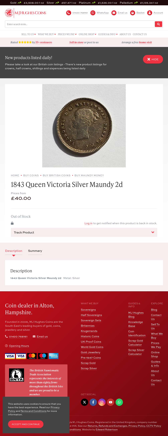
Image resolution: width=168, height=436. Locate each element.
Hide (152, 59)
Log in (89, 223)
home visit (145, 42)
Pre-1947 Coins (91, 357)
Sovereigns (88, 309)
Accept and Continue (26, 424)
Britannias (88, 325)
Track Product (84, 232)
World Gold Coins (92, 347)
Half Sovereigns (91, 315)
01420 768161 (18, 336)
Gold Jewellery (90, 352)
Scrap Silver (89, 368)
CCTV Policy (153, 425)
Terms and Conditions (33, 411)
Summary (35, 251)
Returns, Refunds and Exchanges (107, 425)
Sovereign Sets (91, 320)
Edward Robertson (107, 429)
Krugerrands (89, 331)
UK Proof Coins (91, 341)
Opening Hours (19, 346)
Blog (154, 309)
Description (13, 251)
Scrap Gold (88, 363)
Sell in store (76, 42)
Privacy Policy (136, 425)
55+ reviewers (43, 42)
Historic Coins (90, 336)
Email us (42, 336)
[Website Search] (158, 24)
